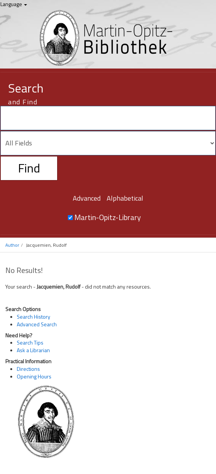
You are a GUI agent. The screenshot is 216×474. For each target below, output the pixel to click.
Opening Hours (34, 376)
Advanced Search (37, 324)
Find (29, 168)
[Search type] (108, 143)
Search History (33, 317)
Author (12, 245)
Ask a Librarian (33, 350)
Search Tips (30, 342)
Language (13, 4)
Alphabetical (125, 198)
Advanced (87, 198)
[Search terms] (108, 118)
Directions (28, 369)
